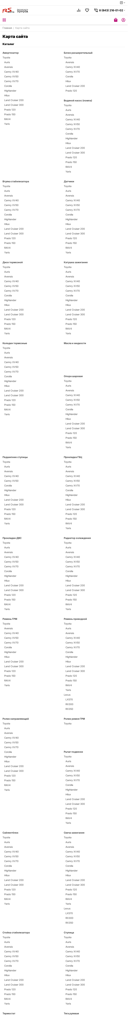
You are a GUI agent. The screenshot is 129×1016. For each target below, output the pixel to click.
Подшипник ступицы (15, 457)
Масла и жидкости (75, 343)
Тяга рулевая (71, 1013)
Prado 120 (10, 109)
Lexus (67, 694)
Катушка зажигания (76, 262)
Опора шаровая (73, 376)
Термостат (9, 1013)
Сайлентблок (10, 832)
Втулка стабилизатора (16, 181)
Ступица (69, 932)
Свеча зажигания (74, 832)
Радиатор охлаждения (77, 538)
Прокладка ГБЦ (73, 457)
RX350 (69, 708)
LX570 (69, 699)
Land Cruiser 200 (14, 100)
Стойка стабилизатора (16, 932)
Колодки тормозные (15, 343)
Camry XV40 (11, 71)
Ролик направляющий (16, 718)
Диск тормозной (13, 262)
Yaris (7, 123)
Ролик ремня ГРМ (74, 718)
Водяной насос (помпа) (78, 100)
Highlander (10, 90)
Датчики (69, 181)
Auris (7, 62)
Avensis (8, 66)
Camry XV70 (11, 81)
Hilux (7, 95)
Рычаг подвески (73, 751)
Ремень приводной (75, 618)
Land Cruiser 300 (14, 104)
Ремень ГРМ (10, 618)
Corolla (8, 85)
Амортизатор (11, 52)
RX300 (69, 704)
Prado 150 (9, 114)
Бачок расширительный (78, 52)
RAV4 (7, 119)
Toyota (6, 57)
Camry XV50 (11, 76)
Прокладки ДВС (12, 538)
